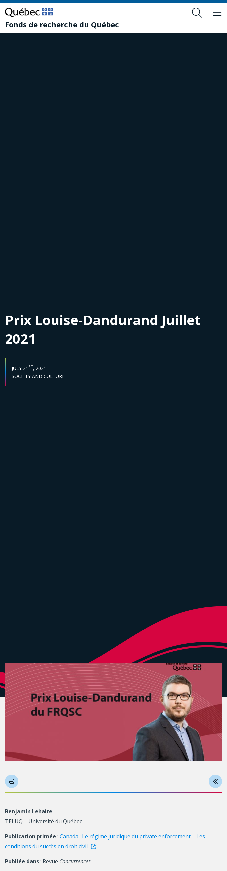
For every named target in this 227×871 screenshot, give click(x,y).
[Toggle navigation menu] (217, 13)
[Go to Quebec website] (29, 12)
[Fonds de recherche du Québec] (62, 24)
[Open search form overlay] (197, 13)
